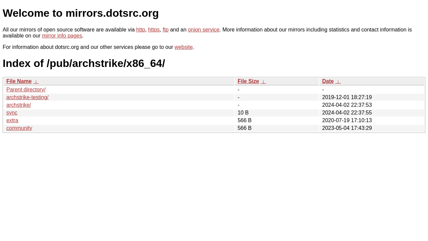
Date (328, 81)
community (19, 128)
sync (11, 112)
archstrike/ (18, 105)
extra (12, 120)
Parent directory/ (25, 89)
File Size (248, 81)
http (140, 29)
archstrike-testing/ (27, 97)
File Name (19, 81)
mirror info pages (62, 35)
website (184, 47)
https (154, 29)
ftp (166, 29)
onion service (203, 29)
